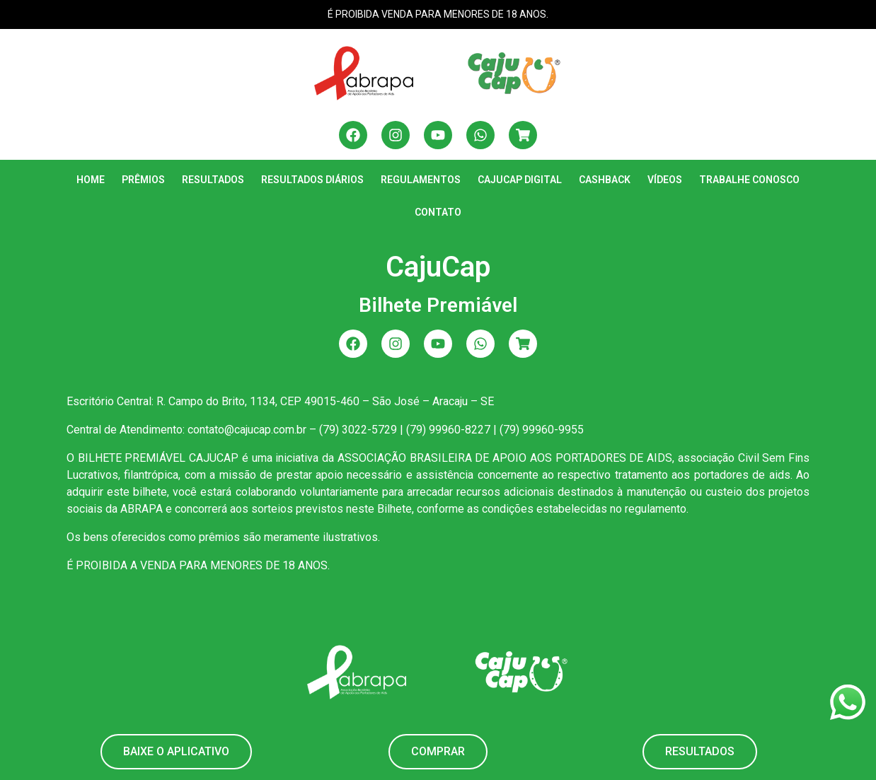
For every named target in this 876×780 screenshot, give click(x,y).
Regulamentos (421, 179)
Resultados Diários (312, 179)
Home (90, 179)
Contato (438, 212)
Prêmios (143, 179)
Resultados (213, 179)
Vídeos (664, 179)
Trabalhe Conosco (749, 179)
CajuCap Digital (520, 179)
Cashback (604, 179)
